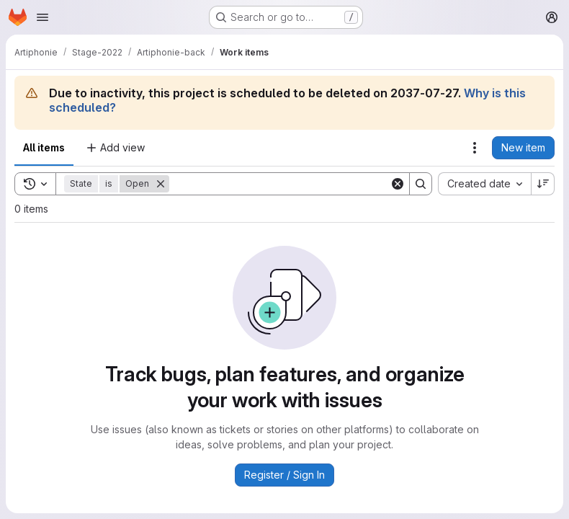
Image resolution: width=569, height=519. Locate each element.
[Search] (279, 183)
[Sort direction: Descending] (543, 183)
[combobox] (484, 183)
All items (44, 147)
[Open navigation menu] (42, 17)
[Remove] (160, 183)
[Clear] (397, 183)
